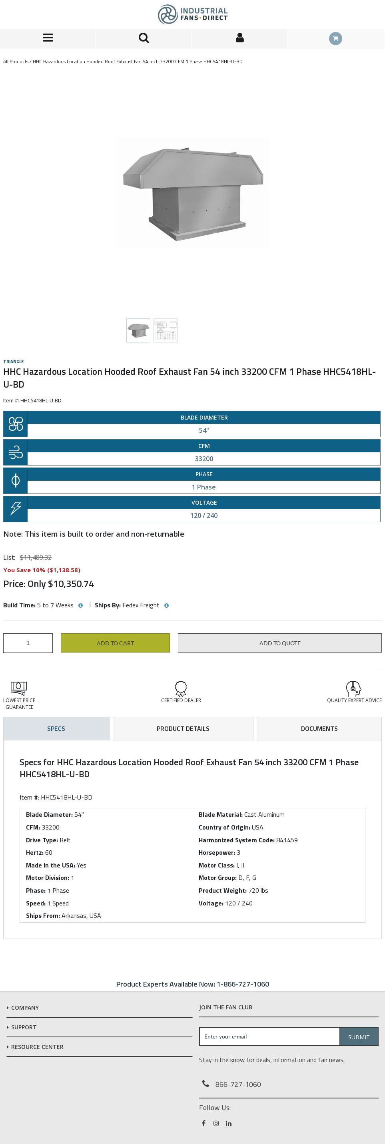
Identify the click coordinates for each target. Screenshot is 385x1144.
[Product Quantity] (28, 643)
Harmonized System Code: (237, 840)
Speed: (36, 903)
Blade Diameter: (49, 814)
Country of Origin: (224, 827)
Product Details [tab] (183, 728)
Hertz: (35, 852)
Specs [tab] (56, 728)
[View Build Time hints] (80, 605)
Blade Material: (221, 814)
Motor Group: (218, 877)
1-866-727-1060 (243, 984)
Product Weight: (223, 890)
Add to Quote (280, 643)
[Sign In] (240, 38)
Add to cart (115, 643)
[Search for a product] (144, 38)
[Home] (193, 14)
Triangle (13, 361)
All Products (15, 61)
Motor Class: (217, 865)
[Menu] (48, 38)
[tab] (192, 839)
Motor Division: (47, 877)
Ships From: (43, 915)
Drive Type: (42, 840)
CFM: (33, 827)
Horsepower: (217, 852)
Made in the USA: (50, 865)
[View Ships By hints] (166, 605)
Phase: (36, 890)
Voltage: (211, 903)
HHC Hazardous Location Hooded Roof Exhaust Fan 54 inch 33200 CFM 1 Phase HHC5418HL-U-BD (138, 61)
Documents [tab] (319, 728)
